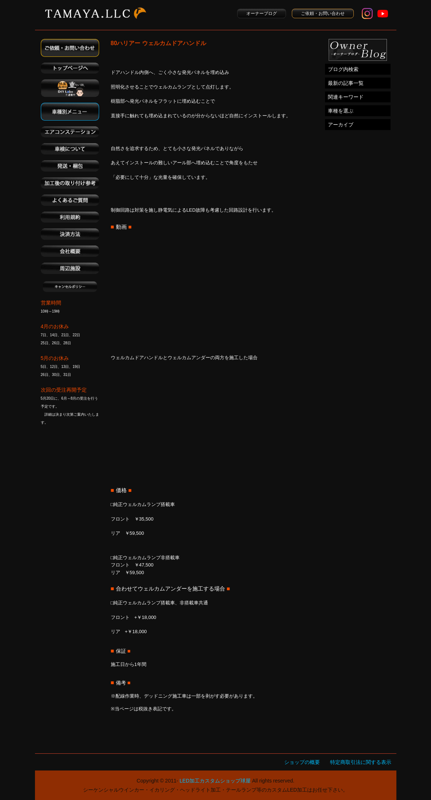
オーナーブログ (261, 13)
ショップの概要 (302, 762)
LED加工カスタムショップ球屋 (215, 781)
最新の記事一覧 (346, 83)
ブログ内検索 (343, 69)
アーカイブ (340, 125)
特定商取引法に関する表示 (360, 762)
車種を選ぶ (340, 111)
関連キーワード (346, 97)
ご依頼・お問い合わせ (323, 13)
